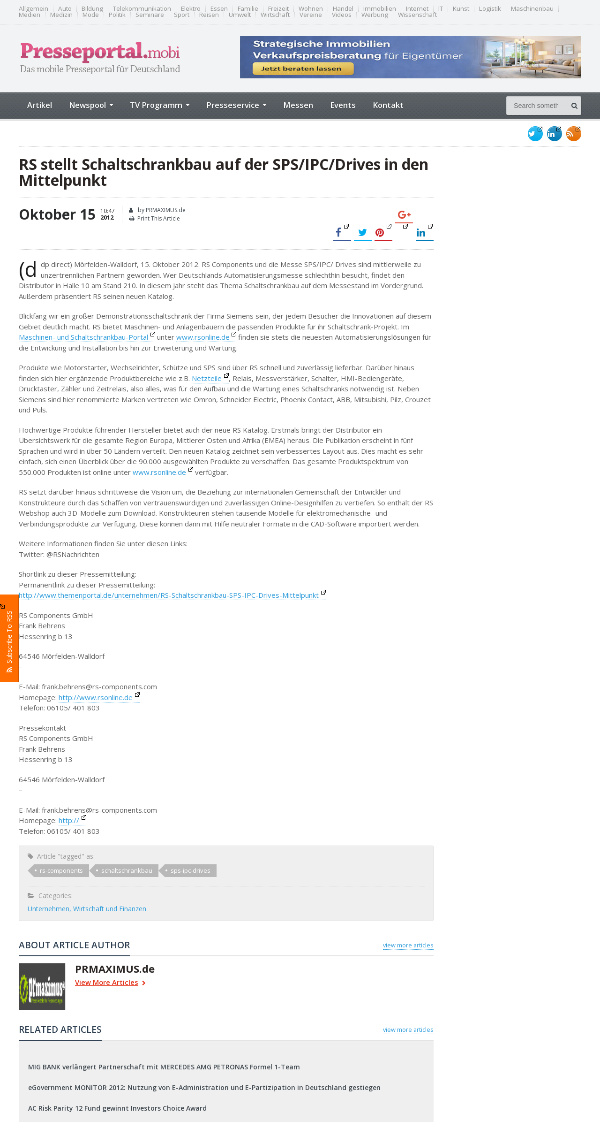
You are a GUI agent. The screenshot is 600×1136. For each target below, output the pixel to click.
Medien (29, 15)
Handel (343, 9)
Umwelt (240, 15)
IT (440, 9)
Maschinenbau (532, 9)
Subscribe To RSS (9, 637)
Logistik (490, 9)
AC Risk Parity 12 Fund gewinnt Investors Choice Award (117, 1108)
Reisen (209, 15)
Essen (219, 9)
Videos (342, 15)
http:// (72, 820)
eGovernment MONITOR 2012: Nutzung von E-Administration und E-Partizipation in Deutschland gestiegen (204, 1087)
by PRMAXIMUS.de (157, 210)
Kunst (461, 9)
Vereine (311, 15)
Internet (417, 9)
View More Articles (110, 983)
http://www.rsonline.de (99, 697)
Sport (181, 15)
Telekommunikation (142, 9)
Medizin (61, 15)
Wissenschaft (417, 15)
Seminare (149, 15)
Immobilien (379, 9)
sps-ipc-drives (190, 870)
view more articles (408, 945)
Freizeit (278, 9)
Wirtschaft (275, 15)
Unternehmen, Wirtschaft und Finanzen (87, 908)
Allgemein (33, 9)
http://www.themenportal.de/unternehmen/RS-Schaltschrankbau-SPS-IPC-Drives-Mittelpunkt (172, 595)
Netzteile (210, 378)
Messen (298, 104)
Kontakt (388, 104)
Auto (65, 9)
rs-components (61, 870)
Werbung (374, 15)
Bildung (92, 9)
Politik (117, 15)
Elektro (191, 9)
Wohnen (311, 9)
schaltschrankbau (126, 870)
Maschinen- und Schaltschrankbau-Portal (87, 337)
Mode (90, 15)
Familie (248, 9)
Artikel (39, 104)
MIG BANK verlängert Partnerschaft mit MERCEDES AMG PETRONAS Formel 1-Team (164, 1066)
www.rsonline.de (206, 337)
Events (343, 104)
